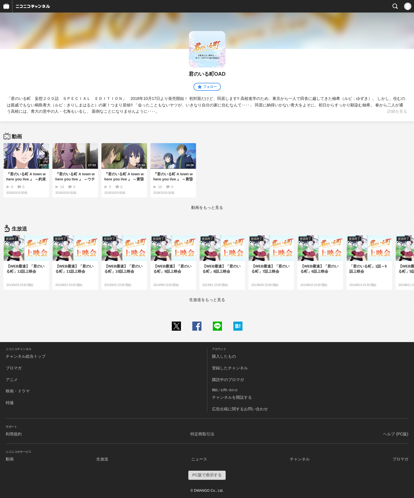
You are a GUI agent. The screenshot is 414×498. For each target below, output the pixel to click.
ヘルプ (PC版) (395, 434)
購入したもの (224, 356)
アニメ (12, 379)
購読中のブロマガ (228, 379)
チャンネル (300, 459)
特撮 (10, 402)
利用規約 (14, 434)
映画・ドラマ (18, 391)
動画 (10, 459)
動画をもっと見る (207, 207)
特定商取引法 (202, 434)
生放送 (102, 459)
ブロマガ (14, 368)
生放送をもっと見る (207, 299)
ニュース (199, 459)
